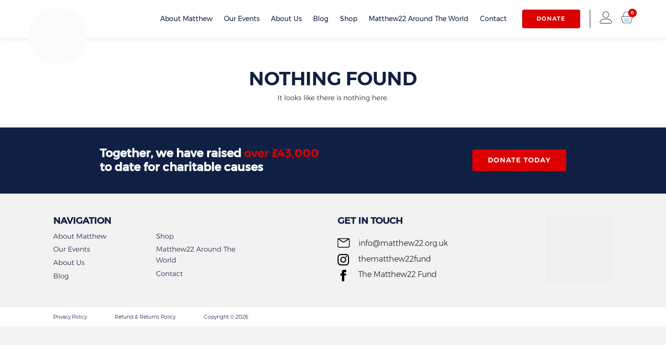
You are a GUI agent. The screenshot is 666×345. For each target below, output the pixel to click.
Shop (348, 18)
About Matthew (186, 18)
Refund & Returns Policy (145, 316)
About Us (286, 18)
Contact (493, 18)
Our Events (241, 18)
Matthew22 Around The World (418, 18)
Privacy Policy (70, 316)
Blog (320, 18)
